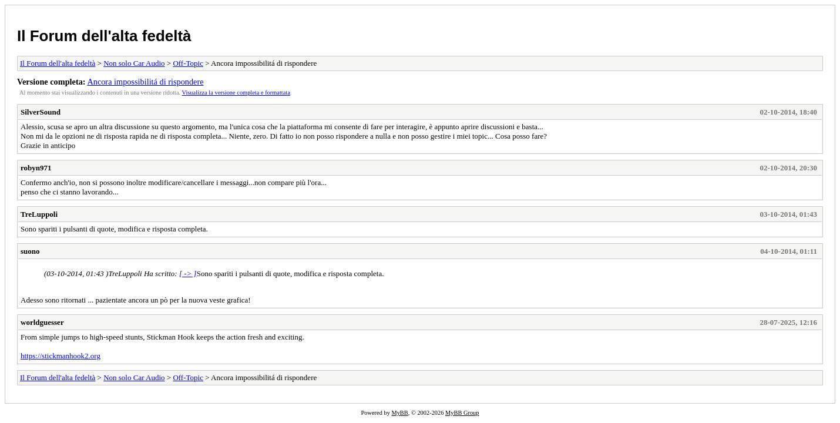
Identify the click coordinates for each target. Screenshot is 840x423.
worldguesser (42, 322)
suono (30, 251)
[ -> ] (188, 273)
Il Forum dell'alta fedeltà (104, 36)
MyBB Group (462, 412)
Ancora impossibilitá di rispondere (145, 81)
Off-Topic (188, 63)
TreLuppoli (39, 214)
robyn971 (36, 167)
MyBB (399, 412)
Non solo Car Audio (133, 63)
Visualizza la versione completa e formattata (236, 92)
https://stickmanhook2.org (60, 355)
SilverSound (41, 112)
